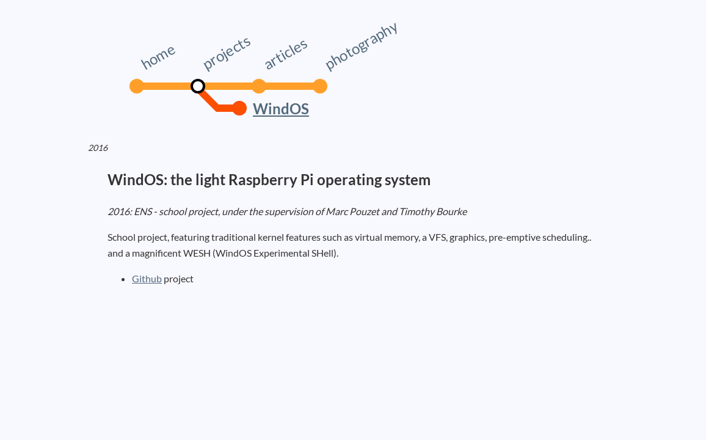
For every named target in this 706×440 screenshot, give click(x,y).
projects (226, 52)
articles (285, 53)
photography (361, 44)
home (158, 56)
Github (147, 278)
